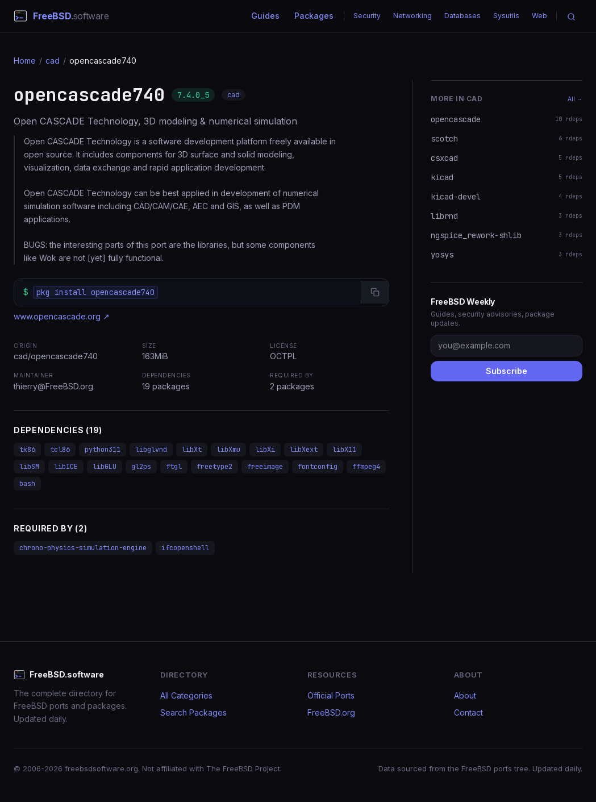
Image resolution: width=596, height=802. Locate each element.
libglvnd (151, 449)
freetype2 (214, 466)
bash (27, 483)
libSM (29, 466)
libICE (66, 466)
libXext (304, 449)
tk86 (27, 449)
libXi (265, 449)
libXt (192, 449)
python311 (102, 449)
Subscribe (506, 371)
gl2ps (141, 466)
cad (52, 60)
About (465, 695)
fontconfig (317, 466)
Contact (468, 712)
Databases (462, 15)
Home (25, 60)
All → (575, 98)
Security (367, 15)
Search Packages (193, 712)
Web (539, 15)
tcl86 (60, 449)
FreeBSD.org (331, 712)
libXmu (228, 449)
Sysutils (506, 15)
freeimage (265, 466)
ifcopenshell (185, 547)
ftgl (174, 466)
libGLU (104, 466)
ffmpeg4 (366, 466)
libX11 (344, 449)
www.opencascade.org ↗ (62, 316)
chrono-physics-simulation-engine (83, 547)
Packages (314, 15)
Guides (265, 15)
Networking (412, 15)
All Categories (186, 695)
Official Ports (331, 695)
